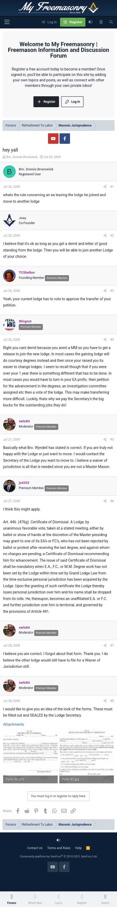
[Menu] (7, 22)
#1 (112, 187)
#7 (112, 645)
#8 (112, 701)
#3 (112, 291)
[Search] (111, 22)
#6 (112, 501)
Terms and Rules (59, 848)
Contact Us (35, 848)
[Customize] (90, 22)
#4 (112, 339)
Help (78, 848)
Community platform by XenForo (58, 856)
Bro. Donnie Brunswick (22, 157)
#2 (112, 235)
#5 (112, 439)
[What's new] (101, 22)
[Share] (105, 187)
